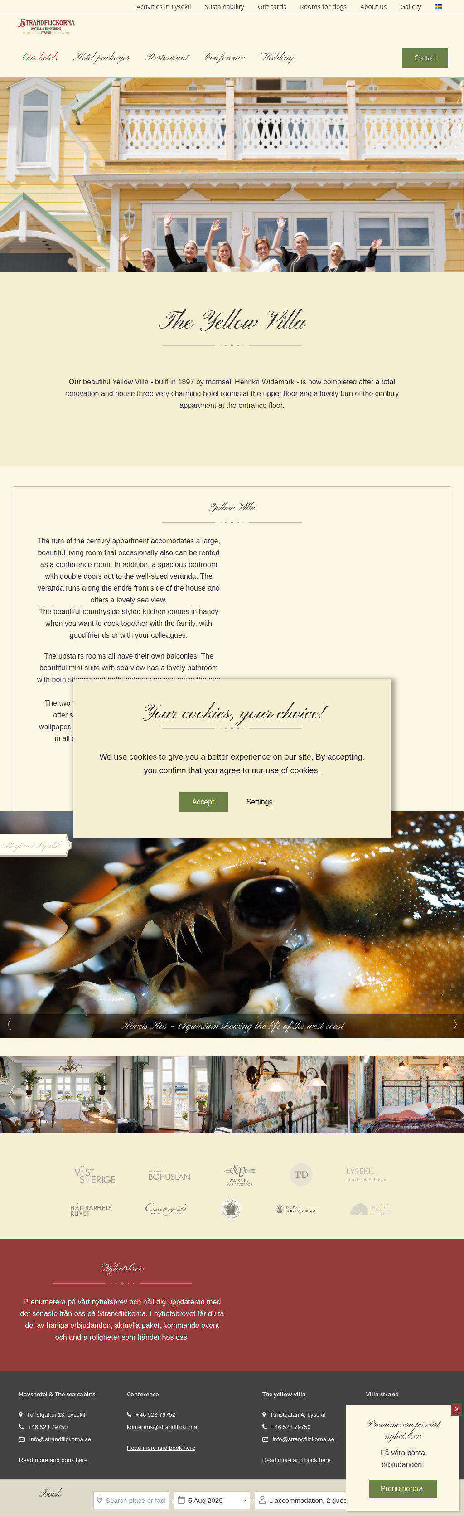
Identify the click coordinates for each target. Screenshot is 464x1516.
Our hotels (40, 57)
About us (373, 6)
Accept (202, 802)
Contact (425, 57)
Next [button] (455, 1024)
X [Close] (457, 1409)
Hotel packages (101, 57)
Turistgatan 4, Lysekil (293, 1414)
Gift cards (272, 6)
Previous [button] (9, 1024)
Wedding (277, 57)
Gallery (411, 6)
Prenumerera (403, 1488)
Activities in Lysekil (163, 6)
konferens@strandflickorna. (162, 1427)
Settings (259, 802)
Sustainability (224, 6)
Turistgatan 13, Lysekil (52, 1414)
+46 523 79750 (43, 1427)
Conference (224, 57)
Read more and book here (53, 1460)
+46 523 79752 (151, 1414)
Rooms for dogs (323, 6)
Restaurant (166, 57)
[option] (232, 136)
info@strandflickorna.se (55, 1439)
